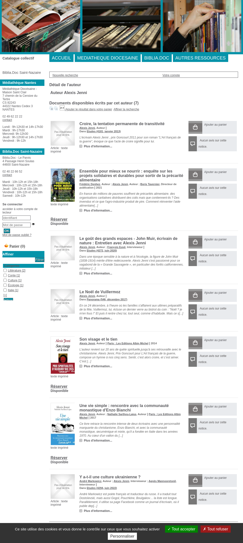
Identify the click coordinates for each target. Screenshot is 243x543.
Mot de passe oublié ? (16, 235)
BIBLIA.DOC (156, 58)
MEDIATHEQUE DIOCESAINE (107, 58)
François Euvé (116, 247)
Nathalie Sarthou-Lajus (121, 414)
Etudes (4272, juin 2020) (102, 250)
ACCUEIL (61, 58)
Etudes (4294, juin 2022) (102, 487)
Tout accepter (181, 529)
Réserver (59, 219)
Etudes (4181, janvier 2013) (104, 131)
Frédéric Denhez (89, 184)
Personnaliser (122, 536)
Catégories (11, 266)
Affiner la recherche (126, 109)
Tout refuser (215, 529)
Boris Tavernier (150, 184)
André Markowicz (90, 481)
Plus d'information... (98, 146)
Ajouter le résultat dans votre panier (88, 109)
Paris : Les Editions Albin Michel (127, 343)
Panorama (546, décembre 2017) (107, 299)
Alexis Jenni (87, 127)
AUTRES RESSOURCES (200, 58)
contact (7, 120)
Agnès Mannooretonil (162, 481)
